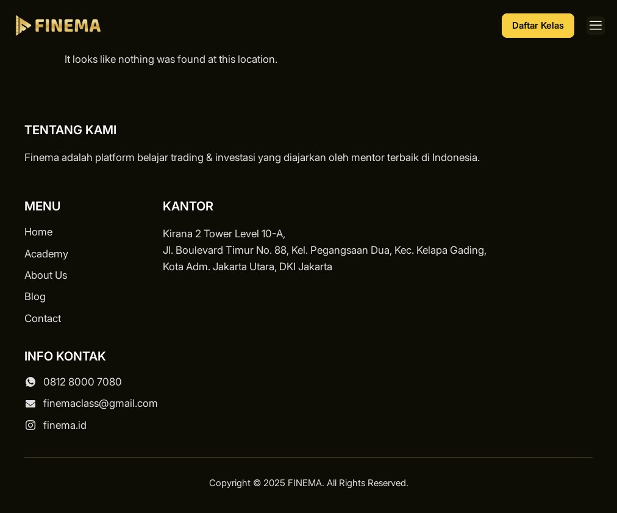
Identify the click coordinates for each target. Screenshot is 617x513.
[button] (596, 25)
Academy (46, 254)
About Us (45, 275)
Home (38, 232)
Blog (35, 296)
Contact (42, 318)
